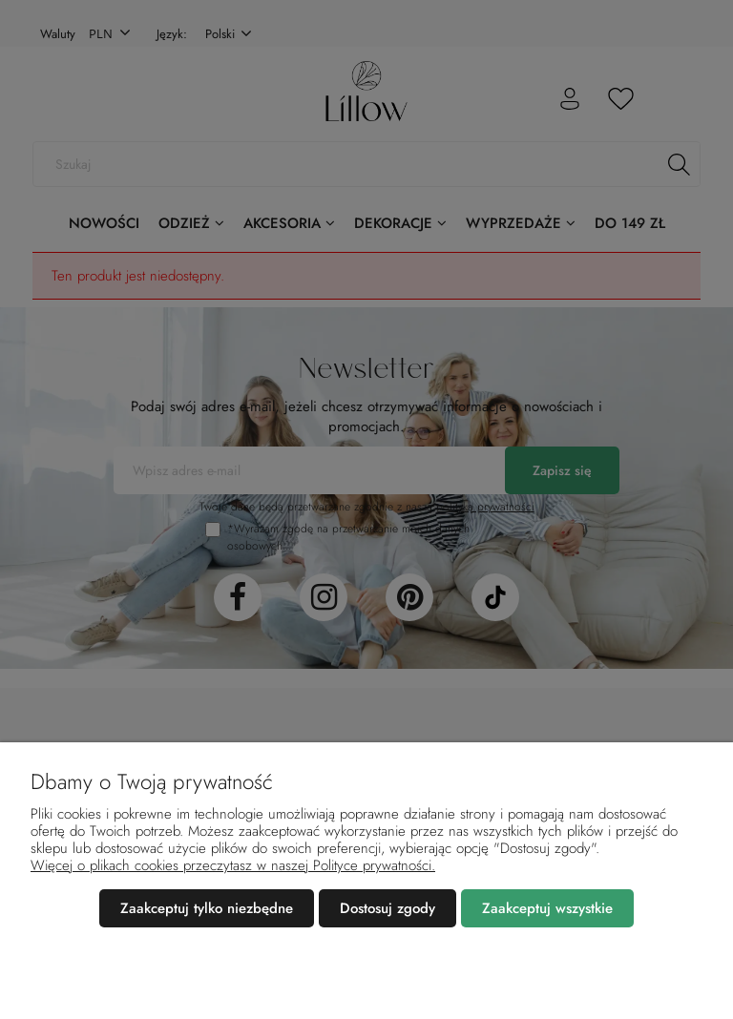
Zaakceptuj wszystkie (547, 908)
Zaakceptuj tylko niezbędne (206, 908)
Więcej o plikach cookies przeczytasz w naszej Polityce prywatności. (233, 865)
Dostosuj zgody (387, 908)
